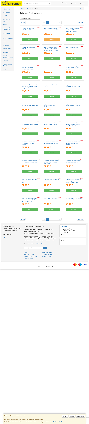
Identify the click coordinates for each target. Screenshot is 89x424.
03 (53, 22)
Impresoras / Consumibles (6, 28)
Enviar (45, 403)
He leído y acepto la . (36, 399)
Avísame (51, 55)
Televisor (5, 24)
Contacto (74, 3)
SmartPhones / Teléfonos (7, 20)
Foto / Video (6, 52)
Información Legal (47, 408)
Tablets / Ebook (7, 48)
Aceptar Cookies (80, 416)
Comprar (30, 55)
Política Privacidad (29, 409)
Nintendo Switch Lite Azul (72, 78)
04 (56, 22)
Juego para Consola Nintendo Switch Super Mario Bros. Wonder (29, 252)
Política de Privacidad (51, 395)
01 (47, 22)
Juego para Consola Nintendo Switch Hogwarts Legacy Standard (51, 183)
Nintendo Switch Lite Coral (50, 112)
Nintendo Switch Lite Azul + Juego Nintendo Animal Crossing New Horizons (29, 114)
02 (50, 22)
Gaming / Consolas (8, 38)
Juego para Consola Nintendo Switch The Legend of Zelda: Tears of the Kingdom (29, 355)
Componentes (6, 12)
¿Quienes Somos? (29, 413)
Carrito (83, 3)
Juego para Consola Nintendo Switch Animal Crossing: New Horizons (73, 148)
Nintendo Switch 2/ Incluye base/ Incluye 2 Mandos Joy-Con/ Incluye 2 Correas (73, 45)
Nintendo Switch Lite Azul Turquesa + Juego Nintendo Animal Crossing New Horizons (51, 80)
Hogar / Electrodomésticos (8, 56)
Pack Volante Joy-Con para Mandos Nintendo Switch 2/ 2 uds (51, 355)
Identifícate (65, 3)
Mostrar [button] (80, 22)
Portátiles (5, 16)
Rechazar (72, 416)
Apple (4, 69)
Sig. (60, 22)
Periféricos (6, 45)
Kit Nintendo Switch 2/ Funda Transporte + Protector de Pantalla (73, 114)
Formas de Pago (46, 411)
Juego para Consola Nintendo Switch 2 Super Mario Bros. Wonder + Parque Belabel (73, 321)
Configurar (65, 416)
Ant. (44, 22)
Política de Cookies (58, 422)
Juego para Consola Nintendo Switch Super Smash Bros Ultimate (73, 252)
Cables (4, 41)
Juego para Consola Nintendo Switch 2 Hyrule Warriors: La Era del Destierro (51, 286)
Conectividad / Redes (6, 34)
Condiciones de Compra (30, 411)
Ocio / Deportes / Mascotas (7, 65)
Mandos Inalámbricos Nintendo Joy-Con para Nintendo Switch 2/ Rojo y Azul (29, 148)
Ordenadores (6, 9)
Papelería (5, 60)
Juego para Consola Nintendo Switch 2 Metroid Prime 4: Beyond (29, 321)
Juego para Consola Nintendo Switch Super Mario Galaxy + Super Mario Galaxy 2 (73, 217)
